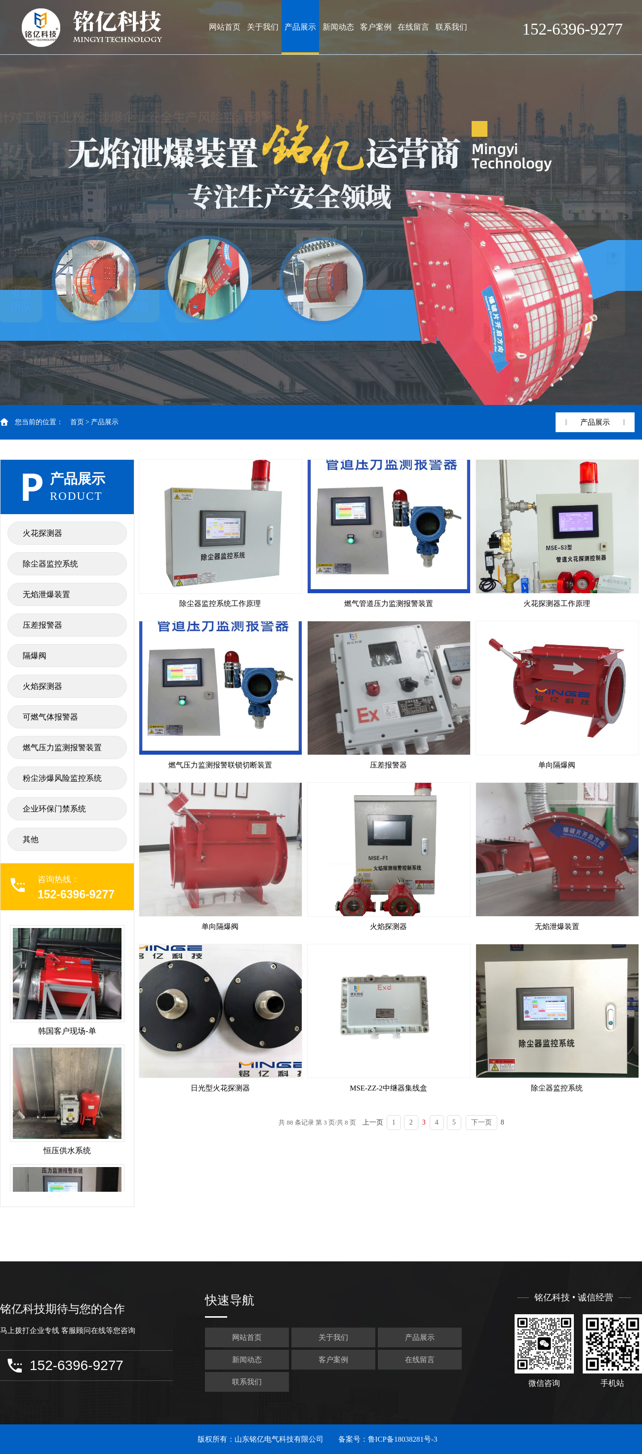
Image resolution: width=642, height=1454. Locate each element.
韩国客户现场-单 (67, 1031)
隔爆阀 (34, 655)
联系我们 (451, 27)
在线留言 (413, 27)
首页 (77, 422)
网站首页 (225, 27)
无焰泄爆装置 (46, 594)
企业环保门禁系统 (54, 809)
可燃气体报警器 (50, 717)
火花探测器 (42, 533)
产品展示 (300, 27)
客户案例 (376, 27)
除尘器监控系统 (50, 564)
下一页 (481, 1122)
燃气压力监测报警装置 (62, 747)
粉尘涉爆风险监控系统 (62, 778)
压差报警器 (42, 625)
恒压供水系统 (67, 1150)
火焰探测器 (42, 686)
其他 (31, 839)
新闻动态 (338, 27)
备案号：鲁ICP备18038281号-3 (388, 1439)
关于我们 (263, 27)
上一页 (372, 1122)
